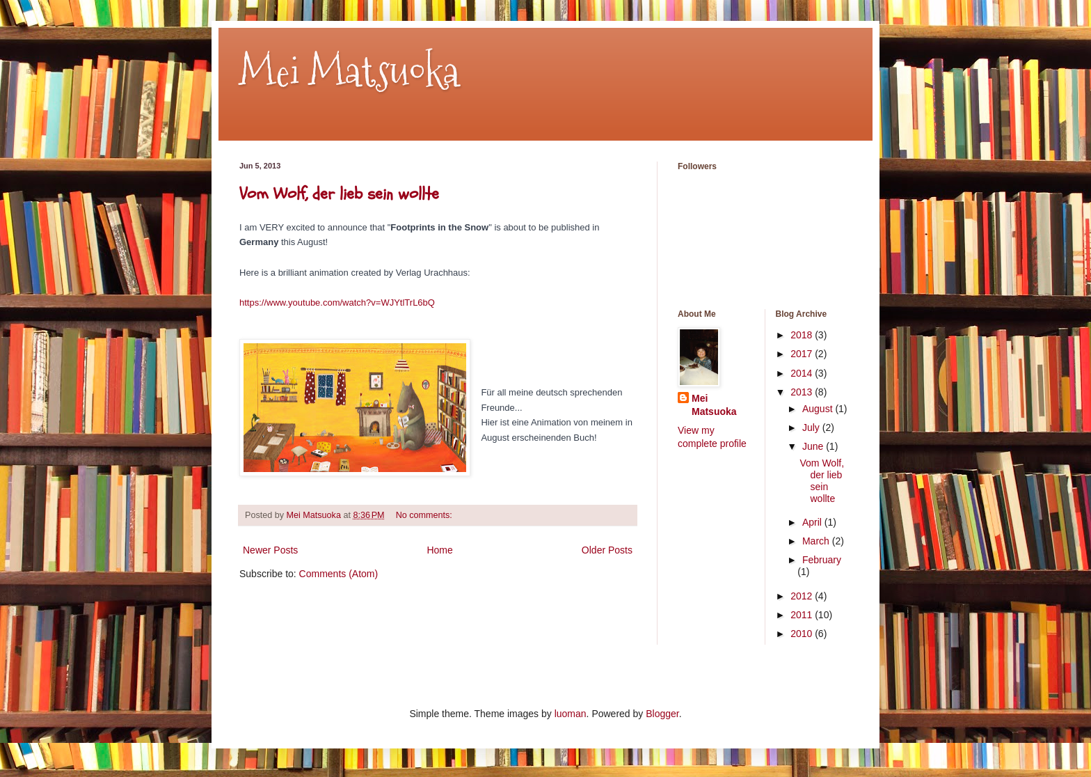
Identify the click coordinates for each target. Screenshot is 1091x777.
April (813, 522)
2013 (802, 392)
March (817, 541)
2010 (802, 633)
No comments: (425, 515)
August (818, 408)
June (814, 446)
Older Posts (607, 550)
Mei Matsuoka (349, 72)
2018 (802, 334)
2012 (802, 596)
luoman (571, 713)
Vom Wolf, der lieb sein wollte (339, 193)
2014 (802, 373)
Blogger (662, 713)
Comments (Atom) (339, 573)
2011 (802, 614)
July (812, 427)
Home (439, 550)
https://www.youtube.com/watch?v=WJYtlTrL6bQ (337, 302)
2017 (802, 353)
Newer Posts (270, 550)
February (821, 559)
